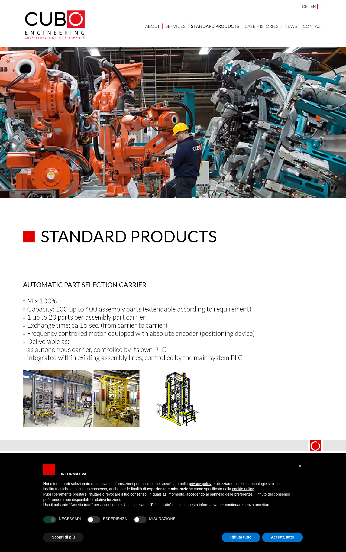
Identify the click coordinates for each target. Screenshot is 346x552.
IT (321, 6)
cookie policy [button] (243, 489)
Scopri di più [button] (63, 537)
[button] (300, 466)
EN (313, 6)
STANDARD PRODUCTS (215, 26)
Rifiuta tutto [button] (241, 537)
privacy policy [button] (200, 484)
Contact (313, 26)
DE (304, 6)
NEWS (290, 26)
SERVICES (175, 26)
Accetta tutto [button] (282, 537)
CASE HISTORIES (261, 26)
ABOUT (152, 26)
